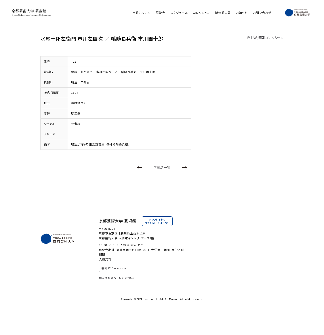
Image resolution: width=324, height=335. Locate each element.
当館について (141, 13)
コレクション (201, 13)
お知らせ (242, 13)
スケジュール (179, 13)
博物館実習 (223, 13)
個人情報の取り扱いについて (117, 278)
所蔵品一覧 (162, 167)
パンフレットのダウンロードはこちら (157, 221)
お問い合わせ (262, 13)
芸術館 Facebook (114, 268)
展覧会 (160, 13)
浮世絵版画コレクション (265, 37)
